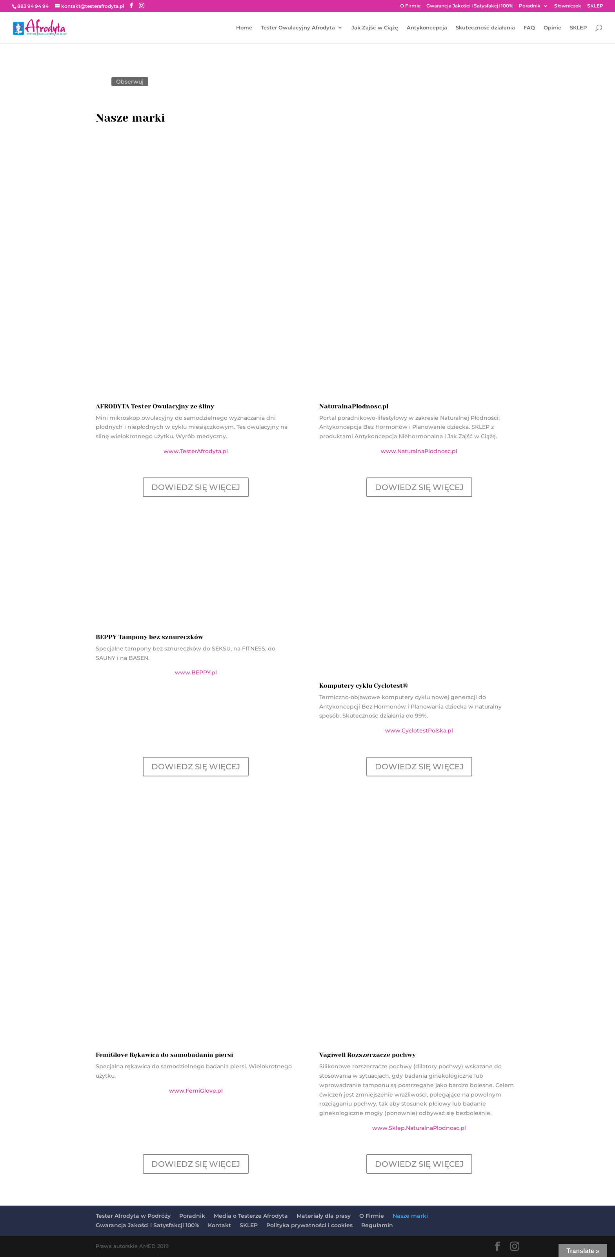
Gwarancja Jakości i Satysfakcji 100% (469, 6)
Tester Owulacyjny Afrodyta (298, 28)
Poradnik (529, 6)
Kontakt (219, 1225)
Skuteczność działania (485, 28)
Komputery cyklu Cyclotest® (363, 685)
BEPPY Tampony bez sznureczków (149, 637)
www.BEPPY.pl (196, 672)
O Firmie (410, 6)
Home (244, 28)
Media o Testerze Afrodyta (251, 1215)
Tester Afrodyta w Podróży (133, 1215)
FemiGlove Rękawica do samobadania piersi (164, 1054)
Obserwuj (130, 81)
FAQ (529, 28)
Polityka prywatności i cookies (309, 1225)
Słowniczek (567, 6)
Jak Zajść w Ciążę (374, 28)
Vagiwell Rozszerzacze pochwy (367, 1054)
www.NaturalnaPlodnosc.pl (419, 451)
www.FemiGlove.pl (196, 1090)
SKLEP (595, 6)
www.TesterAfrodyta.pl (196, 451)
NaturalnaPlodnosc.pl (353, 406)
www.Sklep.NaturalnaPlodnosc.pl (419, 1127)
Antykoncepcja (427, 28)
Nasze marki (410, 1215)
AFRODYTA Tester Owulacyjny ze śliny (155, 406)
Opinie (552, 28)
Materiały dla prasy (324, 1215)
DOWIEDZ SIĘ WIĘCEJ (195, 487)
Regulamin (377, 1225)
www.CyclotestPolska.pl (419, 730)
